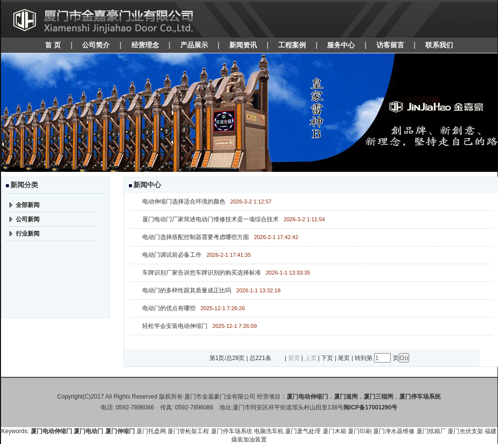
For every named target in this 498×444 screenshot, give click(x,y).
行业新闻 (28, 233)
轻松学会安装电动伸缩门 (175, 326)
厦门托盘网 (151, 431)
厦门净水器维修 (394, 431)
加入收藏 (476, 19)
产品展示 (194, 45)
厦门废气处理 (303, 431)
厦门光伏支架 (465, 431)
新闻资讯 (243, 45)
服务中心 (341, 45)
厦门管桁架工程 (188, 431)
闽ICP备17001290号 (370, 407)
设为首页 (444, 19)
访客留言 (390, 45)
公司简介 (96, 45)
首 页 (53, 45)
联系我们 (439, 45)
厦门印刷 (360, 431)
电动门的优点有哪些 (169, 308)
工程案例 (292, 45)
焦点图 (249, 112)
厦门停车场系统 (231, 431)
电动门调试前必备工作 (172, 254)
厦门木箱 (334, 431)
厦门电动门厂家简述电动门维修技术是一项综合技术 (210, 219)
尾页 (344, 358)
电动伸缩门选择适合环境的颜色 (183, 201)
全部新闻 (28, 205)
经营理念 (145, 45)
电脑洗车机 (269, 431)
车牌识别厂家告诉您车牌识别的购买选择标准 (201, 272)
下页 (327, 358)
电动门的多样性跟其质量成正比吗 (186, 290)
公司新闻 (28, 219)
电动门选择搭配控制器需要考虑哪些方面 (195, 237)
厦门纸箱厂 (431, 431)
